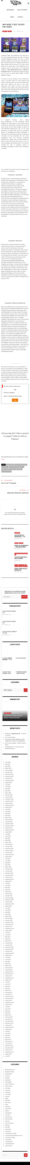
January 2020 (8, 920)
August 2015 (8, 1029)
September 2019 (9, 928)
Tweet (2, 459)
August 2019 (8, 930)
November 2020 (9, 899)
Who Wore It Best (6, 471)
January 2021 (8, 895)
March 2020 (8, 916)
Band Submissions (10, 1069)
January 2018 (8, 969)
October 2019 (8, 926)
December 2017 (9, 971)
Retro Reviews (9, 1119)
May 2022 (7, 862)
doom (22, 466)
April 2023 (7, 840)
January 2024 (8, 821)
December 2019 (9, 922)
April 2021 (7, 889)
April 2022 (7, 865)
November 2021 (9, 875)
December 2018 (9, 947)
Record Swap (8, 1117)
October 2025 (8, 778)
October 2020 (8, 902)
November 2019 (9, 924)
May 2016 (7, 1011)
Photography (8, 1113)
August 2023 (8, 832)
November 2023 (9, 825)
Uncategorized (9, 1141)
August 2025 (8, 782)
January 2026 (8, 772)
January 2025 (8, 797)
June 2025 (8, 786)
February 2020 (9, 918)
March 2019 (8, 941)
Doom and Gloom (9, 1084)
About (12, 17)
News (6, 1104)
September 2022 (9, 854)
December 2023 (9, 823)
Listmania (7, 1092)
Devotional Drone (14, 466)
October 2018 (8, 951)
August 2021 (8, 881)
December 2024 (9, 799)
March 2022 (8, 867)
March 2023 (8, 842)
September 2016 (9, 1002)
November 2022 (9, 850)
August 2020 (8, 906)
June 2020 (8, 910)
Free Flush (7, 1088)
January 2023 (8, 846)
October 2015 (8, 1025)
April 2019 (7, 939)
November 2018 (9, 949)
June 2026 (8, 762)
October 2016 (8, 1000)
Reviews (21, 543)
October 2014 (8, 1050)
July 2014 (7, 1056)
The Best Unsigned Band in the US (21, 554)
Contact (20, 17)
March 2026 (8, 768)
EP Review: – (7, 660)
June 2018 (8, 959)
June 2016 (8, 1008)
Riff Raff (7, 1125)
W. (15, 509)
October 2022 (8, 852)
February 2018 (9, 967)
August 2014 (8, 1054)
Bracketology (8, 713)
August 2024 (8, 807)
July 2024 (7, 809)
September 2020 (9, 904)
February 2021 (9, 893)
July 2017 (7, 982)
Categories (10, 10)
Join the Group (22, 10)
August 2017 (8, 980)
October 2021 (8, 877)
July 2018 (7, 957)
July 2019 (7, 932)
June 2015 (8, 1033)
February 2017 (9, 992)
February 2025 (9, 795)
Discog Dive (8, 1080)
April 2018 (7, 963)
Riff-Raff (7, 1127)
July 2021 (7, 883)
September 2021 (9, 879)
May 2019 (7, 936)
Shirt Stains (8, 1129)
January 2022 (8, 871)
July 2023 (7, 834)
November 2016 (9, 998)
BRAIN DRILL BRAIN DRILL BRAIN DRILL (18, 493)
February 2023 (9, 844)
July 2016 (7, 1006)
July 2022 (7, 858)
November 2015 (9, 1023)
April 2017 (7, 988)
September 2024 (9, 805)
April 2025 (7, 790)
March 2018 (8, 965)
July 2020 (7, 908)
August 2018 (8, 955)
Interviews (17, 532)
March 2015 (8, 1039)
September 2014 (9, 1052)
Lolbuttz (5, 31)
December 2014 (9, 1046)
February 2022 (9, 869)
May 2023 (7, 838)
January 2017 (8, 994)
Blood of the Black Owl (20, 464)
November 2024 (9, 801)
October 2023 (8, 828)
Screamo (19, 469)
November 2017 (9, 973)
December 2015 (9, 1021)
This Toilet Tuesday (10, 1137)
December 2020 (9, 897)
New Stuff (21, 565)
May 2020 (7, 912)
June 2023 (8, 836)
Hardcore (4, 469)
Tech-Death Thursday (10, 1133)
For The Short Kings (21, 658)
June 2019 (8, 934)
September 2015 (9, 1027)
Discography (8, 1082)
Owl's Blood (12, 469)
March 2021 (8, 891)
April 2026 (7, 766)
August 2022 (8, 856)
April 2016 (7, 1013)
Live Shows (8, 1094)
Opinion (20, 566)
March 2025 (8, 793)
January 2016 (8, 1019)
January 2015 (8, 1043)
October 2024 (8, 803)
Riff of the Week (9, 1123)
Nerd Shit (7, 1100)
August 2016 (8, 1004)
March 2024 (8, 817)
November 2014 (9, 1048)
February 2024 (9, 819)
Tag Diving (7, 1131)
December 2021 (9, 873)
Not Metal (7, 1106)
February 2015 (9, 1041)
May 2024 (7, 813)
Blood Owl (4, 466)
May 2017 (7, 986)
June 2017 (8, 984)
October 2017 (8, 976)
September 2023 (9, 830)
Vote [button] (15, 400)
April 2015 (7, 1037)
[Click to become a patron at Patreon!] (15, 448)
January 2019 (8, 945)
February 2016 (9, 1017)
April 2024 (7, 815)
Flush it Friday (8, 1086)
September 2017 (9, 978)
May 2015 (7, 1035)
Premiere (7, 1115)
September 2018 (9, 953)
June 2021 (8, 885)
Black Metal (10, 464)
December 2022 (9, 848)
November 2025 (9, 776)
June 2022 (8, 860)
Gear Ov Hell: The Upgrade (8, 483)
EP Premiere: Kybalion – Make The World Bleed (21, 673)
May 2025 (7, 788)
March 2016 (8, 1015)
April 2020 (7, 914)
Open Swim (8, 1108)
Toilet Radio (8, 1139)
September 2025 (9, 780)
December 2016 (9, 996)
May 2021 (7, 887)
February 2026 (9, 770)
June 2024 (8, 811)
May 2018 (7, 961)
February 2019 (9, 943)
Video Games (8, 1145)
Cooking (7, 1078)
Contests (7, 1076)
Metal (9, 31)
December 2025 (9, 774)
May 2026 (7, 764)
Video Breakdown (9, 1143)
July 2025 (7, 784)
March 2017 (8, 990)
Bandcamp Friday (9, 1071)
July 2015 (7, 1031)
